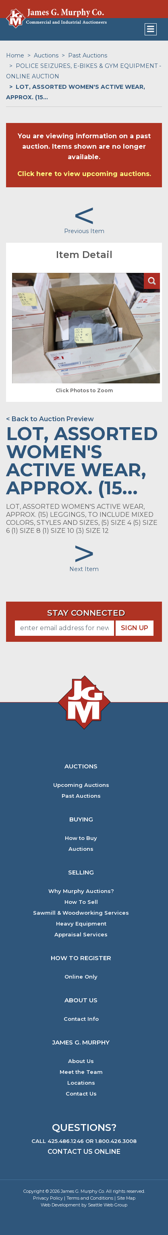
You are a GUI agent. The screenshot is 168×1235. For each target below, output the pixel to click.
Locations (81, 1083)
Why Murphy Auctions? (81, 891)
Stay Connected (86, 613)
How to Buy (81, 838)
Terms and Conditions (89, 1198)
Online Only (80, 977)
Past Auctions (87, 55)
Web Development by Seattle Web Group (84, 1205)
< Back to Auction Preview (50, 419)
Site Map (126, 1198)
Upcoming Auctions (81, 785)
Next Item (84, 569)
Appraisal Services (81, 935)
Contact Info (81, 1019)
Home (15, 55)
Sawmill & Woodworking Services (81, 913)
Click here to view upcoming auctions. (84, 174)
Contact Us (81, 1094)
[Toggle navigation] (150, 29)
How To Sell (81, 902)
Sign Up (134, 628)
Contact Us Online (84, 1151)
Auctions (46, 55)
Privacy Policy (48, 1198)
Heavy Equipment (81, 924)
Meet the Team (81, 1072)
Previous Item (84, 231)
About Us (81, 1061)
